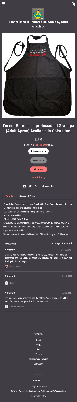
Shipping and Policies (38, 359)
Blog (38, 344)
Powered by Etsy (38, 396)
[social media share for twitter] (30, 186)
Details (9, 196)
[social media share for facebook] (24, 186)
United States (41, 144)
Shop (38, 339)
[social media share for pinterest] (36, 186)
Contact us (38, 363)
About (38, 349)
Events (39, 354)
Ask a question (47, 186)
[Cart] (73, 4)
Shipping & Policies (28, 196)
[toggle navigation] (3, 3)
